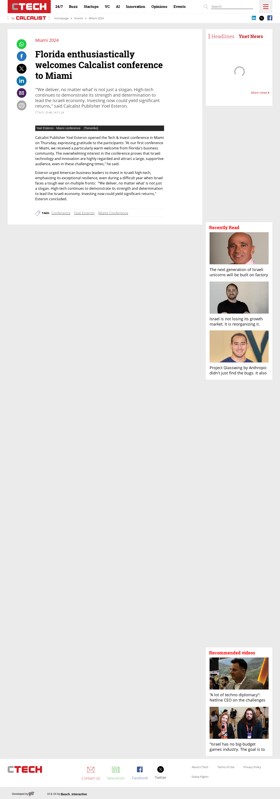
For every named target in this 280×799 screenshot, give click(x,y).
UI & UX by (67, 794)
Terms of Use (225, 767)
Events (78, 18)
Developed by (23, 794)
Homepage (61, 18)
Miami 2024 (96, 18)
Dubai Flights (200, 777)
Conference (60, 213)
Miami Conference (113, 213)
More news (260, 92)
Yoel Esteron (84, 213)
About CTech (200, 767)
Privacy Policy (252, 767)
